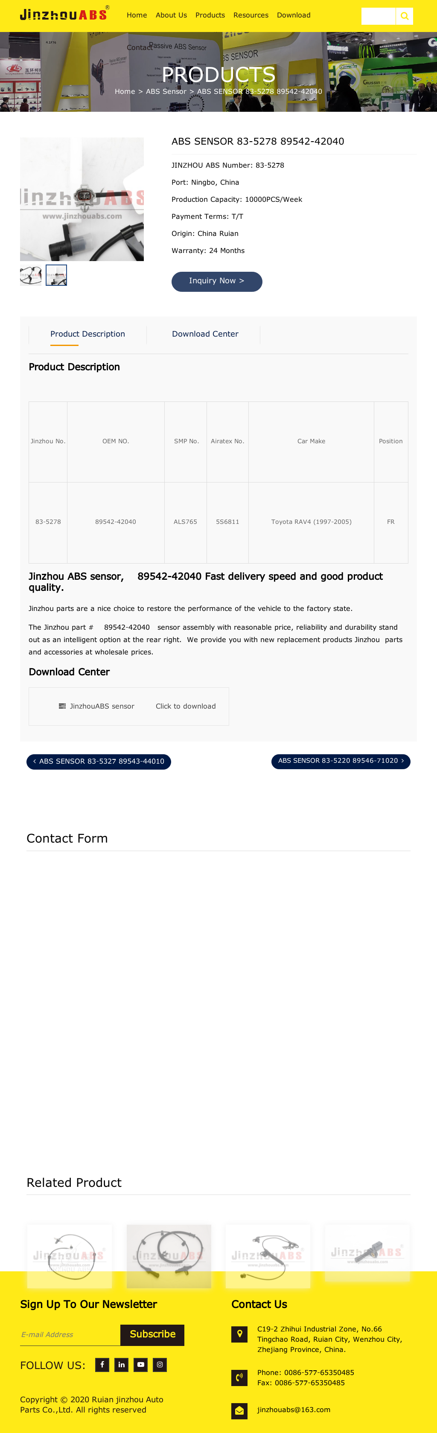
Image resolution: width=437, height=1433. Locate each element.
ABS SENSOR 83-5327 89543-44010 (98, 761)
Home (125, 92)
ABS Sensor (166, 92)
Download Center (205, 335)
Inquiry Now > (217, 281)
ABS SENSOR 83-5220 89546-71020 (341, 760)
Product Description (87, 335)
